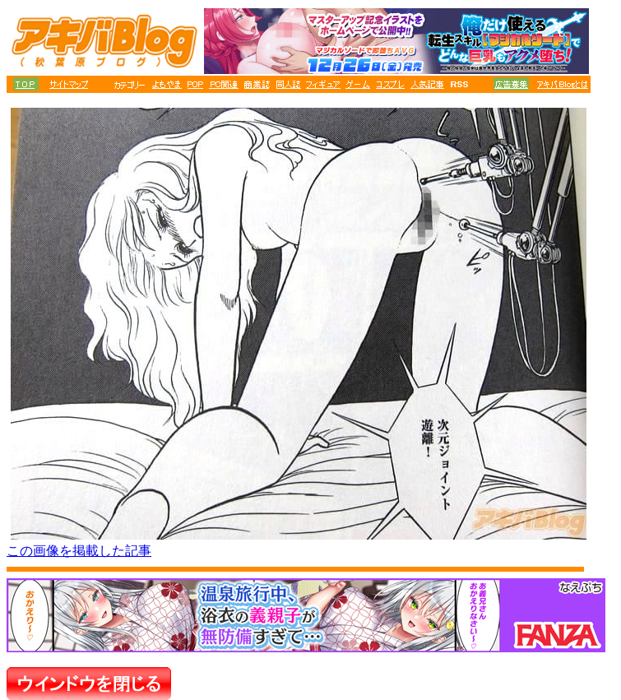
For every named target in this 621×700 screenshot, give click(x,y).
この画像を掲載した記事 (79, 551)
